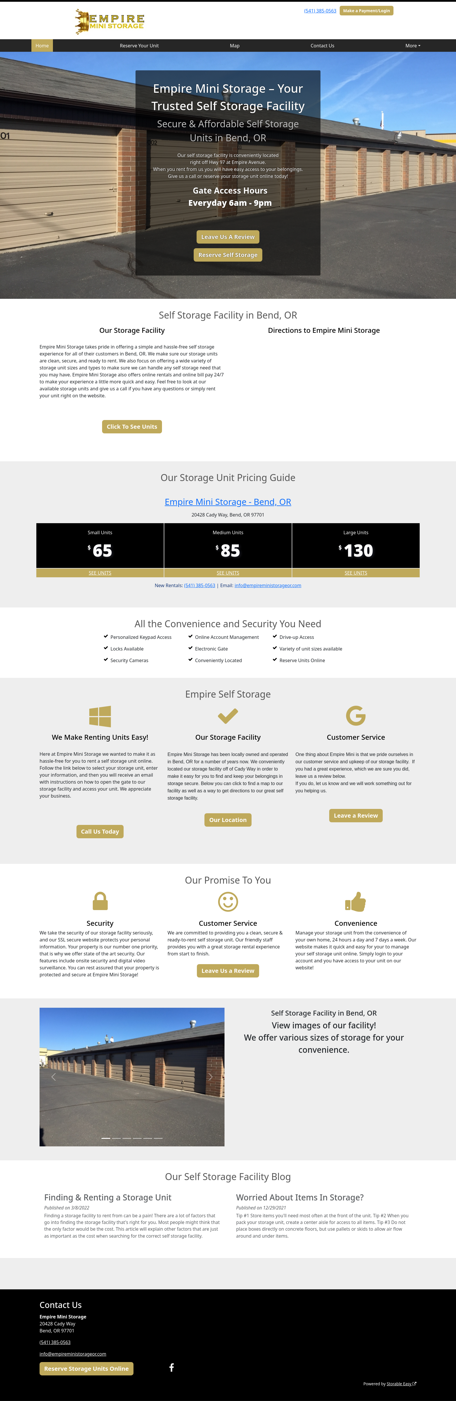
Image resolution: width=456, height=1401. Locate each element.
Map (234, 45)
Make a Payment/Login (366, 10)
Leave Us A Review (228, 237)
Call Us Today (100, 831)
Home (42, 45)
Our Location (228, 819)
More (411, 45)
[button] (53, 1077)
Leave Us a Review (228, 971)
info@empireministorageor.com (268, 585)
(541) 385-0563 (320, 11)
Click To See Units (132, 426)
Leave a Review (356, 815)
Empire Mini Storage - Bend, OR (228, 501)
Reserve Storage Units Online (86, 1369)
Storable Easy (401, 1383)
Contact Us (322, 45)
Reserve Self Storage (228, 255)
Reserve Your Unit (139, 45)
